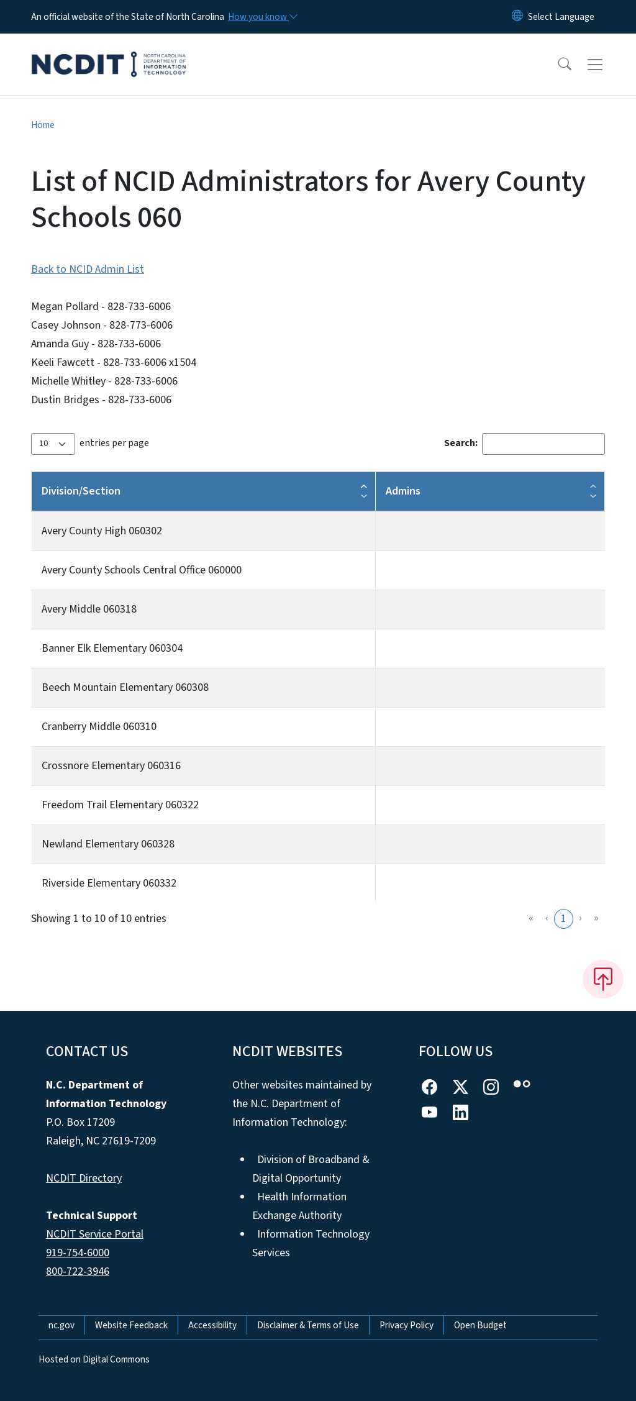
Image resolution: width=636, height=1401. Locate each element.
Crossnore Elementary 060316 (111, 766)
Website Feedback (131, 1325)
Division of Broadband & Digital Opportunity (311, 1169)
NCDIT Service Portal (94, 1234)
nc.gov (61, 1325)
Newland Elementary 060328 (108, 844)
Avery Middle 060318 (89, 609)
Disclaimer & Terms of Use (308, 1325)
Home (43, 125)
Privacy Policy (406, 1325)
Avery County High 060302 (102, 531)
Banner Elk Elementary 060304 (112, 648)
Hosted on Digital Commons (94, 1359)
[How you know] (262, 16)
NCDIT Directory (84, 1178)
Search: (461, 443)
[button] (556, 65)
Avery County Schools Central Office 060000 (142, 570)
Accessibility (212, 1325)
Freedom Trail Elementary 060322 (120, 805)
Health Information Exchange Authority (299, 1206)
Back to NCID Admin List (87, 269)
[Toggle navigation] (607, 65)
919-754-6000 (77, 1253)
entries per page (114, 443)
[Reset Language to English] (517, 16)
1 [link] (563, 918)
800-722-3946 (77, 1271)
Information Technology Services (311, 1243)
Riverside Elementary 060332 (109, 883)
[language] (561, 16)
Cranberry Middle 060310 (99, 726)
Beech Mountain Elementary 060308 (125, 687)
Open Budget (480, 1325)
